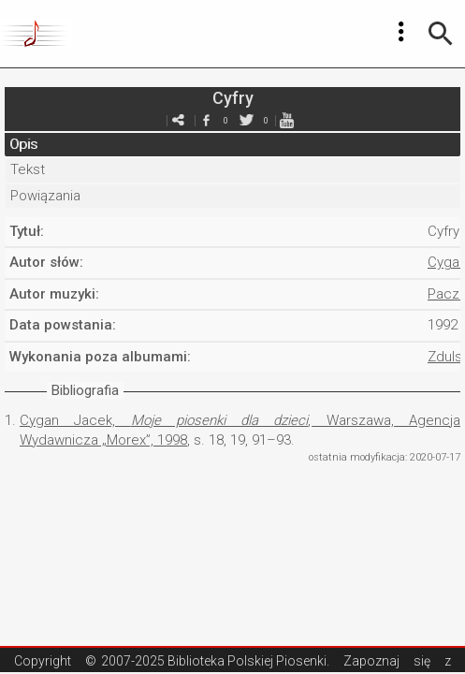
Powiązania (45, 195)
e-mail (178, 120)
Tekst (27, 169)
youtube (287, 120)
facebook (206, 120)
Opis (23, 144)
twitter (247, 120)
